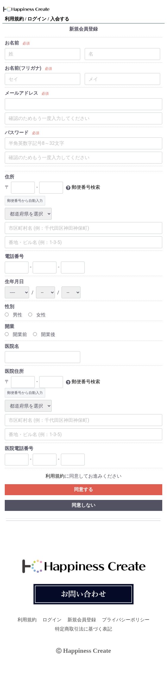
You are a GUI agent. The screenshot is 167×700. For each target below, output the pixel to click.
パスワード (17, 132)
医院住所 (14, 371)
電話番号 (14, 256)
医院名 (12, 346)
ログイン (37, 18)
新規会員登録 (81, 619)
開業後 (44, 334)
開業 (9, 326)
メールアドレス (21, 93)
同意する (83, 489)
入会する (59, 18)
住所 (9, 177)
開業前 (16, 334)
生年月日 (14, 281)
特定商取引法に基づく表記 (83, 628)
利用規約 (15, 18)
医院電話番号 (19, 448)
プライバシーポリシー (125, 619)
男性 (13, 315)
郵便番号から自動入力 (25, 201)
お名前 (12, 43)
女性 (37, 315)
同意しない (83, 505)
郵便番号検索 (86, 187)
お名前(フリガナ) (23, 68)
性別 (9, 306)
